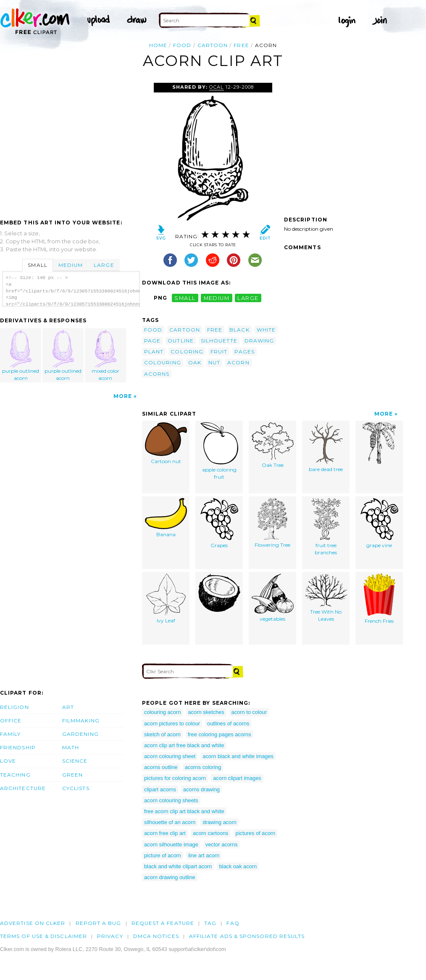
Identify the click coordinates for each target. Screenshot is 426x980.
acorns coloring (203, 767)
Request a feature (162, 923)
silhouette (219, 340)
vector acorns (221, 844)
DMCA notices (156, 936)
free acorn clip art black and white (184, 811)
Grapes (219, 523)
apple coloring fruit (219, 451)
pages (244, 351)
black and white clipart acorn (178, 866)
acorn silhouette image (171, 844)
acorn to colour (249, 712)
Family (10, 734)
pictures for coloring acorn (175, 778)
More (122, 396)
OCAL (216, 87)
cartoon (212, 45)
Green (72, 775)
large (247, 298)
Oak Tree (273, 445)
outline (181, 340)
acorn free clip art (165, 833)
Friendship (18, 747)
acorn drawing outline (169, 877)
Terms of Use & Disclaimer (43, 936)
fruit (218, 351)
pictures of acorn (256, 833)
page (152, 340)
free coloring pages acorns (219, 734)
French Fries (379, 599)
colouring (162, 362)
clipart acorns (160, 789)
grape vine (379, 523)
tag (210, 923)
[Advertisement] (70, 146)
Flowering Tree (272, 523)
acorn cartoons (211, 833)
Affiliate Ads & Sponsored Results (247, 936)
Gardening (80, 734)
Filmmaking (81, 720)
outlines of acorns (228, 723)
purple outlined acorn (21, 355)
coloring (187, 351)
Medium (70, 265)
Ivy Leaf (166, 599)
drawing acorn (219, 822)
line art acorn (203, 855)
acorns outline (161, 767)
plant (153, 351)
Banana (166, 517)
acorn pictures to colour (172, 723)
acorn (238, 362)
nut (214, 362)
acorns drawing (201, 789)
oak (194, 362)
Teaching (15, 775)
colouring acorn (162, 712)
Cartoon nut (166, 443)
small (184, 298)
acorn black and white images (237, 756)
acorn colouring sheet (169, 756)
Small (37, 265)
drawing (259, 340)
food (182, 45)
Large (104, 265)
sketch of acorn (162, 734)
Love (8, 761)
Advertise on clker (32, 923)
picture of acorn (162, 855)
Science (75, 761)
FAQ (232, 923)
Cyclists (75, 788)
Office (10, 720)
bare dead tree (326, 447)
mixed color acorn (105, 355)
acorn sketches (206, 712)
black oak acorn (238, 866)
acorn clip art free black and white (184, 745)
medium (217, 298)
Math (70, 747)
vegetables (273, 598)
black (239, 330)
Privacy (110, 936)
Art (68, 707)
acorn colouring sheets (171, 800)
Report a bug (98, 923)
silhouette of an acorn (169, 822)
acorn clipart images (237, 778)
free (241, 45)
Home (158, 45)
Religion (14, 707)
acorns (156, 374)
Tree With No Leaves (326, 598)
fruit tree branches (326, 527)
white (266, 330)
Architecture (23, 788)
